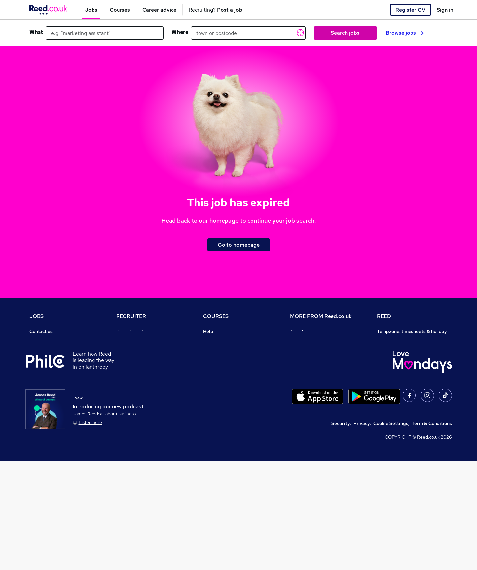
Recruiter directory (50, 350)
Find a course (217, 350)
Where (180, 32)
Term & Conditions (432, 533)
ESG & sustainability (399, 424)
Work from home (47, 359)
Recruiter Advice (134, 368)
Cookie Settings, (391, 533)
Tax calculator (44, 405)
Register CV (410, 9)
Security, (341, 533)
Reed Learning (393, 368)
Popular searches (48, 387)
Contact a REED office (53, 433)
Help (34, 424)
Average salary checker (54, 414)
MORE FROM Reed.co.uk (321, 316)
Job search (41, 341)
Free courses (217, 378)
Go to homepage (239, 245)
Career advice (44, 396)
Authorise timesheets (400, 341)
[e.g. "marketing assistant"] (105, 33)
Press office (303, 350)
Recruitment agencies (140, 359)
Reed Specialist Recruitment (408, 359)
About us (299, 331)
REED (384, 316)
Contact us (41, 331)
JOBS (36, 316)
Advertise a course (223, 405)
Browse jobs (405, 32)
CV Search (127, 350)
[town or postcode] (248, 33)
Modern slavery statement (319, 368)
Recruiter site (131, 331)
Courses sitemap (221, 414)
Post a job (127, 341)
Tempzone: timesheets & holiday (412, 331)
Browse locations (47, 378)
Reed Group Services (400, 350)
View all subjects (221, 359)
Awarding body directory (230, 387)
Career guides (218, 396)
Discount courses (221, 368)
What (36, 32)
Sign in (445, 9)
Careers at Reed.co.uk (313, 341)
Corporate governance (314, 359)
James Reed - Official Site (405, 396)
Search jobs (345, 32)
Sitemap (38, 442)
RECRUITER (131, 316)
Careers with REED (397, 387)
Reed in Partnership (398, 378)
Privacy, (362, 533)
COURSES (216, 316)
